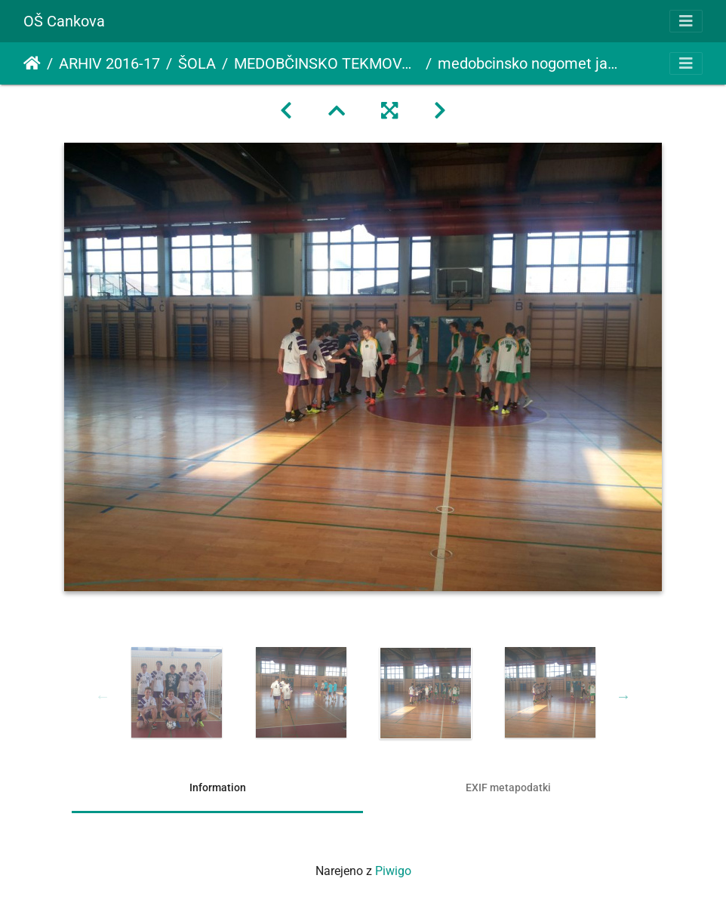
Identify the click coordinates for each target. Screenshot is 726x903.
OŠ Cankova (64, 21)
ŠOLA (197, 63)
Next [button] (623, 696)
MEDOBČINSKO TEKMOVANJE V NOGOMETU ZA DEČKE (327, 63)
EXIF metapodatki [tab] (508, 787)
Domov (32, 63)
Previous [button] (102, 696)
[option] (176, 692)
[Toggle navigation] (686, 21)
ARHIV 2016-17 (109, 63)
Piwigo (393, 871)
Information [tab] (217, 787)
